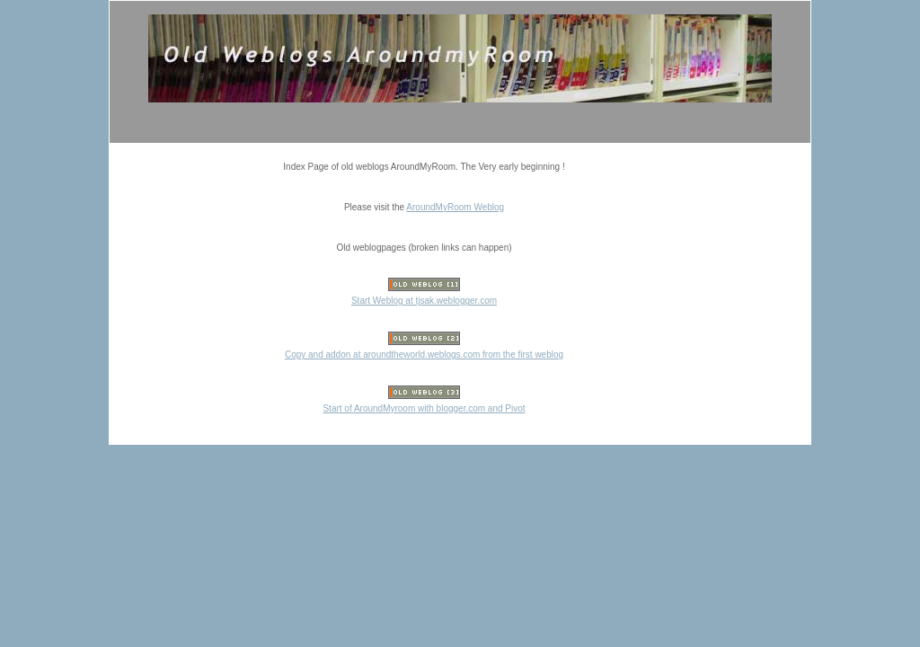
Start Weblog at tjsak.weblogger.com (424, 301)
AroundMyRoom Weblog (455, 207)
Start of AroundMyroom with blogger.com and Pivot (424, 408)
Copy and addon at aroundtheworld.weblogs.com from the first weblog (424, 354)
